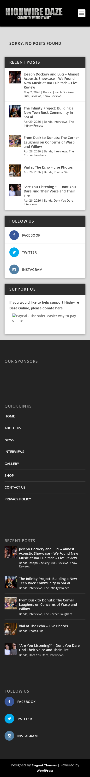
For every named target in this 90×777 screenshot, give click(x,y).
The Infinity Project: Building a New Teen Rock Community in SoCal (48, 112)
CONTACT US (15, 487)
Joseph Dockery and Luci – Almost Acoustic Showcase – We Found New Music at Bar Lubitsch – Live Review (51, 81)
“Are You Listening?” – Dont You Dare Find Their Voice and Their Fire (50, 191)
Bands (47, 92)
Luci (26, 96)
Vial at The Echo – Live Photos (48, 167)
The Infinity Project (56, 588)
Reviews (35, 96)
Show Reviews (52, 96)
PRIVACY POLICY (18, 499)
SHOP (9, 475)
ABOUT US (13, 428)
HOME (10, 416)
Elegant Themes (44, 765)
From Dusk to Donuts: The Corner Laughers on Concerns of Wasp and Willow (51, 142)
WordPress (45, 770)
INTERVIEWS (14, 451)
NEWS (9, 439)
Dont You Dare (63, 200)
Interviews (60, 122)
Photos (58, 172)
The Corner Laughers (58, 614)
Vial (66, 172)
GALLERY (12, 463)
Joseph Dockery (63, 92)
